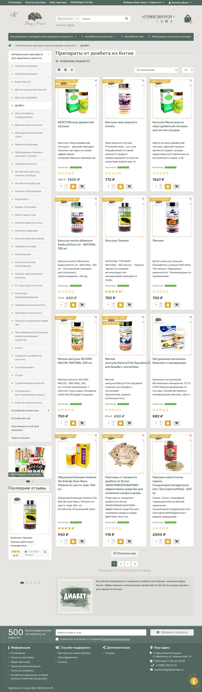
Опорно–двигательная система (29, 275)
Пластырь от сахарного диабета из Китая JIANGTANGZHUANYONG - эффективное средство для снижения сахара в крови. (124, 485)
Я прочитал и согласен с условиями (93, 639)
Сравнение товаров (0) (73, 60)
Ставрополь (155, 2)
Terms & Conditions (22, 670)
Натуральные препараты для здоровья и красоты (41, 36)
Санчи (19, 347)
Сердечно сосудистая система (28, 357)
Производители (68, 657)
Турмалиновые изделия (29, 383)
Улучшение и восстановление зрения (30, 392)
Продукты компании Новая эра (31, 322)
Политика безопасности (26, 666)
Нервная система (25, 246)
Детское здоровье (26, 97)
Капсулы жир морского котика (121, 124)
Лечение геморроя (26, 65)
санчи (71, 25)
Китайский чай (131, 37)
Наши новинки (20, 437)
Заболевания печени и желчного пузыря (29, 154)
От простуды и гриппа (28, 285)
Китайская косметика (96, 37)
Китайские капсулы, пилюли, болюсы (27, 173)
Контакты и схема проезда (74, 653)
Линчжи (158, 240)
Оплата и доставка (35, 2)
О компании (14, 2)
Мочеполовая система (28, 222)
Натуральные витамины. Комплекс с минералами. (169, 361)
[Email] (101, 632)
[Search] (105, 18)
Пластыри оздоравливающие (26, 295)
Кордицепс (22, 199)
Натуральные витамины (29, 238)
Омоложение (23, 254)
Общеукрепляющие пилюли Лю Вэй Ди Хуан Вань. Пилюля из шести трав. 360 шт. (77, 483)
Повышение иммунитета (30, 305)
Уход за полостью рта (28, 402)
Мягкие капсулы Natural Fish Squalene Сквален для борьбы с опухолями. (124, 363)
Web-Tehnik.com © (42, 687)
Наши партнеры (58, 2)
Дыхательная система (28, 124)
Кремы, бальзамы (25, 206)
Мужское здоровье (26, 230)
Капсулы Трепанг (21, 537)
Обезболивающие (26, 73)
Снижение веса (24, 367)
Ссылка (62, 661)
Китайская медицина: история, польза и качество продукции (30, 676)
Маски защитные (25, 214)
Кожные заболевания (28, 191)
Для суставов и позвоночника (24, 115)
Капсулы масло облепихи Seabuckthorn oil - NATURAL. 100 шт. (77, 244)
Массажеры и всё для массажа (169, 37)
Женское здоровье (26, 144)
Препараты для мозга (28, 312)
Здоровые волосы (25, 163)
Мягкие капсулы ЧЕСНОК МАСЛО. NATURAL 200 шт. (75, 361)
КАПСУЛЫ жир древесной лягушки (76, 124)
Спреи (19, 375)
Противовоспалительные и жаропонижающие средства (31, 336)
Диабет (19, 105)
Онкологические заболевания (25, 264)
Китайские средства (27, 183)
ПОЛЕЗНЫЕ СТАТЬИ (82, 2)
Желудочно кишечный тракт (28, 134)
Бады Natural (23, 81)
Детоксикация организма (30, 89)
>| (135, 564)
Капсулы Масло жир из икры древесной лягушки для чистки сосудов (169, 126)
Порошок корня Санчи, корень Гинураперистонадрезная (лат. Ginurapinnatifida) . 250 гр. (172, 485)
